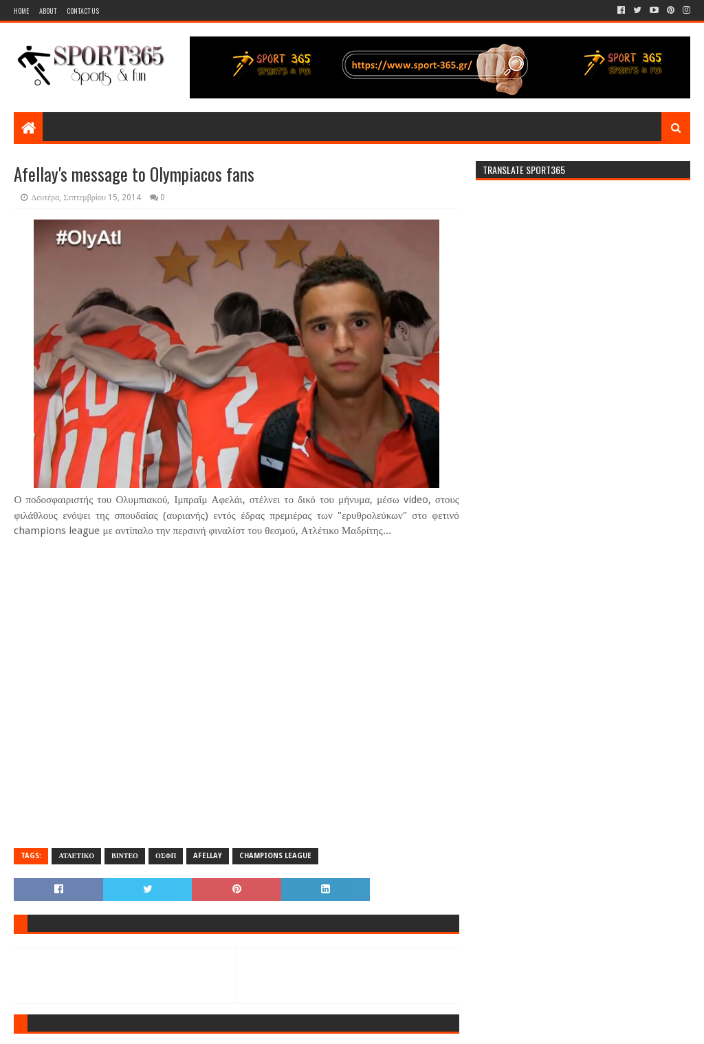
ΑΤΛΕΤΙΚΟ (76, 856)
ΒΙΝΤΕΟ (124, 856)
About (47, 11)
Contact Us (83, 11)
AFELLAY (207, 856)
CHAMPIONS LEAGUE (275, 856)
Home (21, 11)
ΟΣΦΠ (165, 856)
